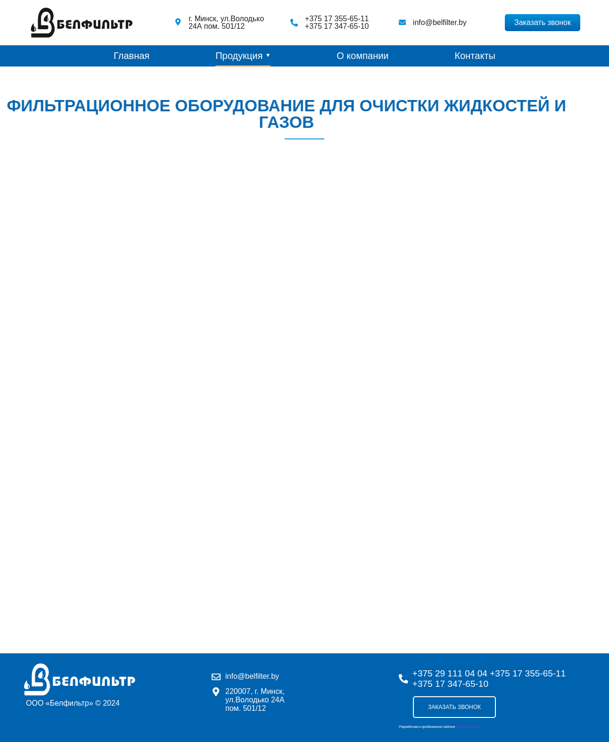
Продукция (239, 55)
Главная (131, 55)
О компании (362, 55)
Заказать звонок (454, 707)
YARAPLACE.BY (467, 727)
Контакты (475, 55)
